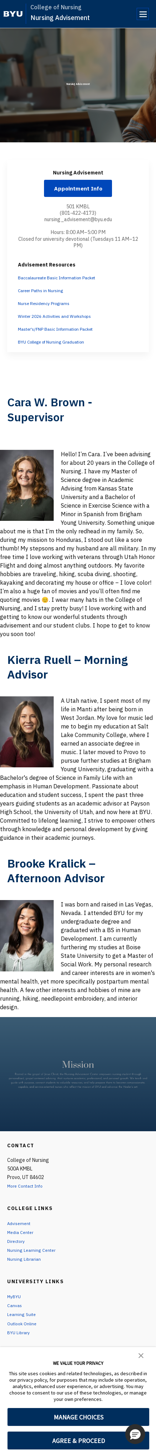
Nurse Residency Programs (48, 307)
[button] (140, 1354)
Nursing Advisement (60, 18)
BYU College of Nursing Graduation (57, 345)
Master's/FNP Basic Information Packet (63, 332)
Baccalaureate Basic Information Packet (64, 281)
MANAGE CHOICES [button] (78, 1417)
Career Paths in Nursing (44, 294)
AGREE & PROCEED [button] (78, 1441)
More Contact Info (28, 1189)
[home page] (13, 13)
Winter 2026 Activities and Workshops (60, 319)
